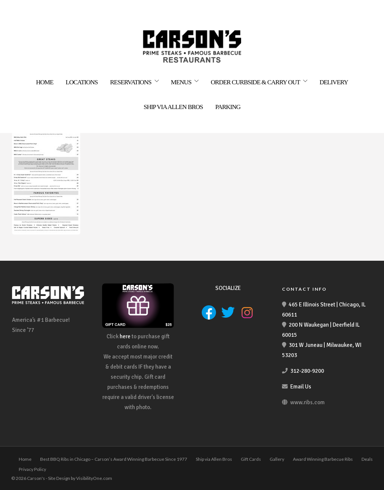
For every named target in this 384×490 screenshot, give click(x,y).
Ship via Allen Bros (173, 107)
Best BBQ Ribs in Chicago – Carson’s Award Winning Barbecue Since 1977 (113, 459)
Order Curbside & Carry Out (255, 82)
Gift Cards (251, 459)
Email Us (300, 386)
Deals (367, 459)
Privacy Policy (32, 469)
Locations (82, 82)
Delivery (334, 82)
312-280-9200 (307, 371)
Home (44, 82)
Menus (181, 82)
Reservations (131, 82)
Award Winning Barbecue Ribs (323, 459)
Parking (227, 107)
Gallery (277, 459)
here (125, 336)
